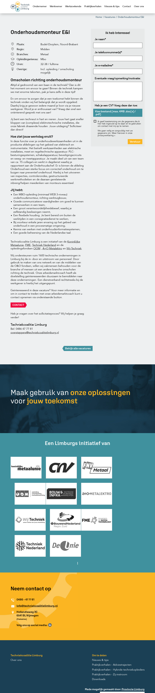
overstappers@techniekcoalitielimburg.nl (35, 333)
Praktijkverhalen (92, 6)
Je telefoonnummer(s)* (108, 52)
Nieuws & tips (111, 6)
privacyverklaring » (106, 136)
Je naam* (100, 40)
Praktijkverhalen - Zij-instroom (109, 647)
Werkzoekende (73, 6)
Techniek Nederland (44, 245)
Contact (126, 6)
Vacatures (109, 17)
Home (99, 17)
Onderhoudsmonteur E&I (131, 17)
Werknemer (56, 6)
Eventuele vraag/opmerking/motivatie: (118, 79)
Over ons (139, 6)
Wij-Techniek (74, 249)
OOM (37, 249)
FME (28, 245)
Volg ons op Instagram (54, 598)
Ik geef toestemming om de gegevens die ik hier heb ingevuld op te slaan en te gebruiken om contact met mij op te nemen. (119, 124)
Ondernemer (40, 6)
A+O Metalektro (52, 249)
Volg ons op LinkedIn (50, 598)
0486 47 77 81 (24, 329)
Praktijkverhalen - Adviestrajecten (111, 637)
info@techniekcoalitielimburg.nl (37, 578)
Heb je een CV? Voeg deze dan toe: (116, 106)
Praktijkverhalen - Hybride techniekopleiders (118, 642)
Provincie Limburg (133, 661)
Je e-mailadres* (104, 66)
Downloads (98, 652)
